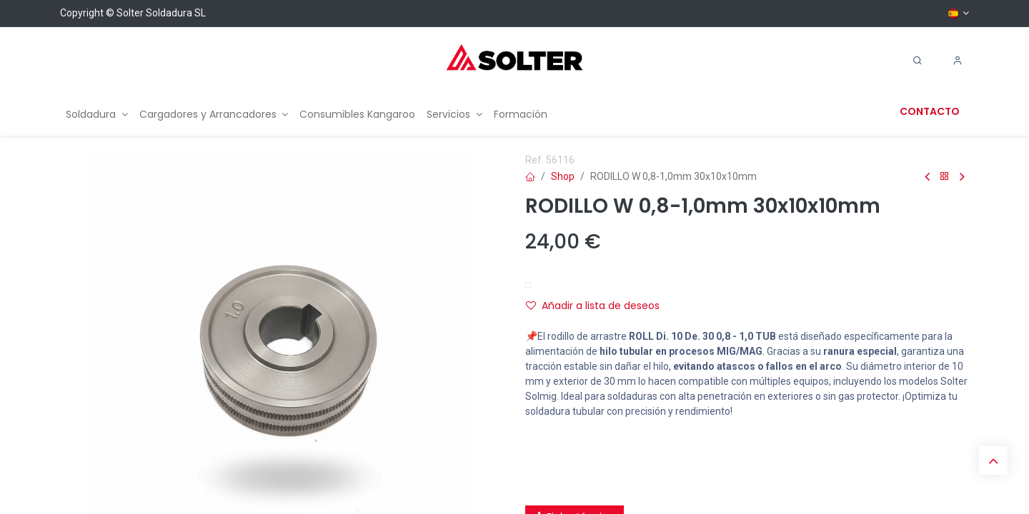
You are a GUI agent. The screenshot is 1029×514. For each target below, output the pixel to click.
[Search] (917, 60)
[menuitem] (97, 114)
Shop (563, 176)
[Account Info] (957, 60)
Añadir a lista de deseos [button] (593, 305)
